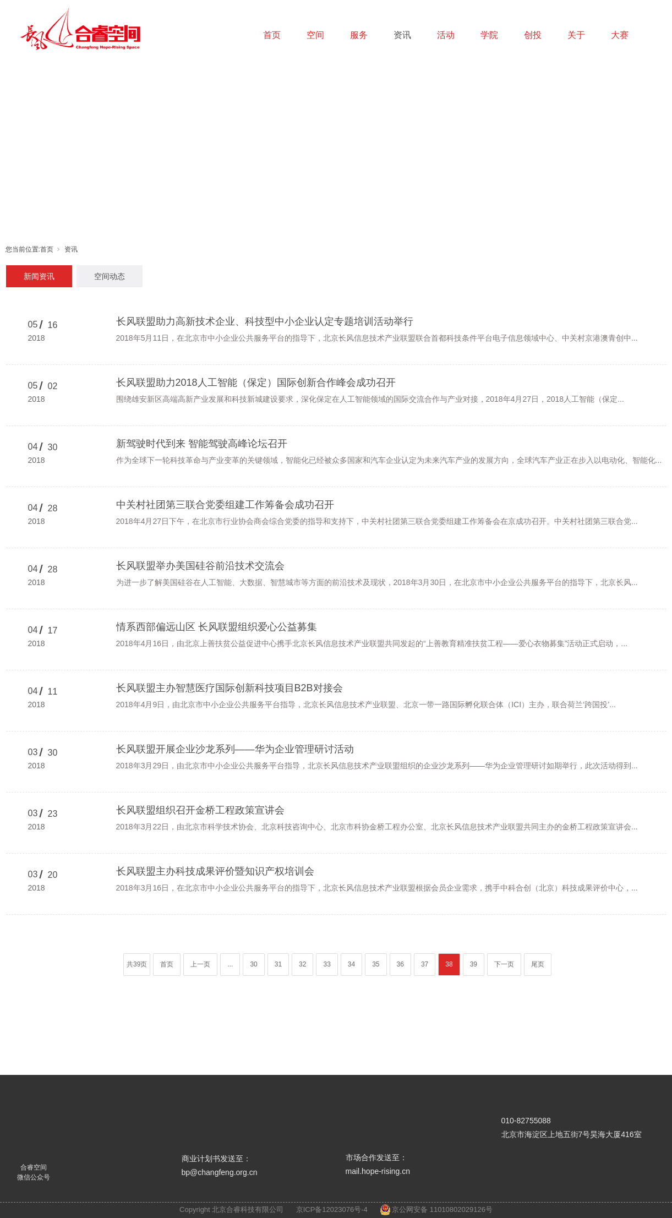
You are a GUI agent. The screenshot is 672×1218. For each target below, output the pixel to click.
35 (375, 964)
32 (302, 964)
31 (278, 964)
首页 (272, 35)
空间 (315, 35)
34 (351, 964)
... (230, 964)
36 (400, 964)
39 (473, 964)
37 (424, 964)
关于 (576, 35)
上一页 (200, 964)
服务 (359, 35)
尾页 (537, 964)
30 (253, 964)
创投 (533, 35)
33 (326, 964)
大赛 (620, 35)
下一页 (504, 964)
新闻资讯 (39, 276)
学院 (489, 35)
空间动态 (109, 276)
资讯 (402, 35)
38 (448, 964)
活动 (446, 35)
